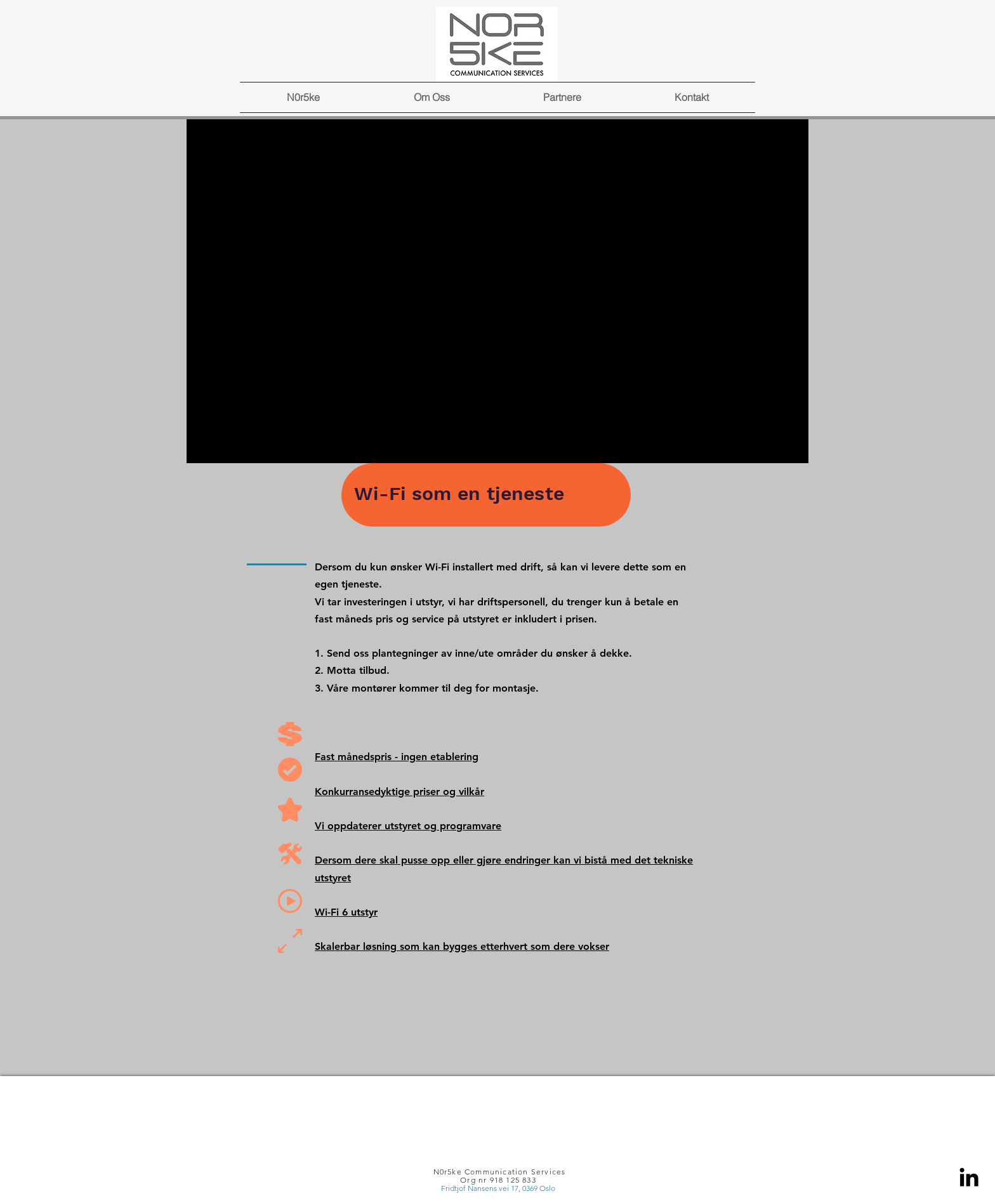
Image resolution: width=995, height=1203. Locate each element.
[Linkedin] (969, 1177)
